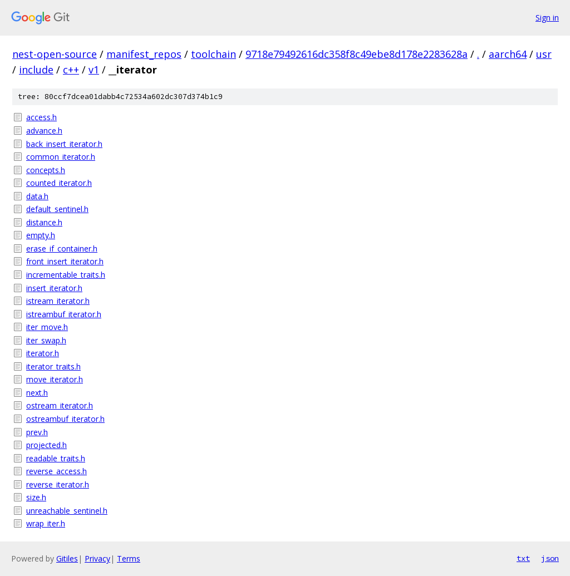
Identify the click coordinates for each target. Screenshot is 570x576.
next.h (37, 392)
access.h (41, 117)
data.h (37, 196)
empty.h (40, 235)
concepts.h (45, 170)
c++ (71, 69)
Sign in (547, 17)
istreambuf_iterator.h (63, 314)
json (550, 558)
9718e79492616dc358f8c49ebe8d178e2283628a (356, 54)
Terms (128, 558)
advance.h (44, 130)
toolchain (213, 54)
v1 (94, 69)
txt (523, 558)
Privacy (97, 558)
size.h (36, 497)
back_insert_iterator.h (64, 144)
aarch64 (508, 54)
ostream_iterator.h (59, 405)
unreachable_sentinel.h (66, 510)
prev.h (37, 432)
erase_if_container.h (61, 248)
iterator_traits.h (53, 366)
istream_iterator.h (58, 301)
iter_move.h (47, 327)
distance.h (44, 222)
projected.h (46, 445)
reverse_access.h (56, 471)
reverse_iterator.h (57, 484)
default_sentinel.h (57, 209)
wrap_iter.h (45, 523)
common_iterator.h (60, 156)
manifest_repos (143, 54)
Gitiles (67, 558)
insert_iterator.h (54, 288)
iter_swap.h (46, 340)
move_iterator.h (54, 379)
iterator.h (42, 353)
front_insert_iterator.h (65, 261)
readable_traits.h (55, 458)
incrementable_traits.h (65, 274)
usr (544, 54)
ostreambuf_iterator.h (65, 418)
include (36, 69)
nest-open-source (54, 54)
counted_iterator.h (59, 183)
